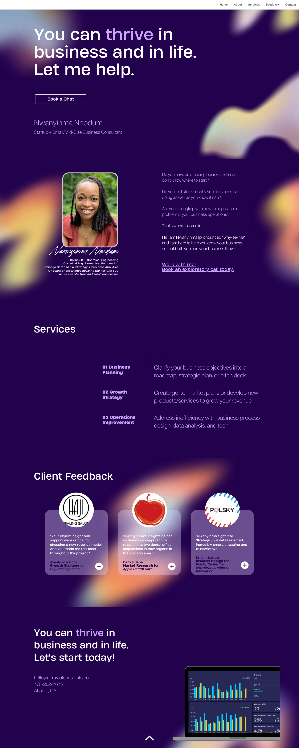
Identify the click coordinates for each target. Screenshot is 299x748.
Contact (290, 4)
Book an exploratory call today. (198, 269)
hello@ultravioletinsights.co (61, 678)
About (238, 4)
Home (224, 4)
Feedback (272, 4)
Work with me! (179, 264)
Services (254, 4)
